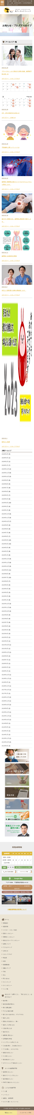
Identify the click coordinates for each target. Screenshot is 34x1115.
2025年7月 (5, 487)
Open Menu (2, 2)
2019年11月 (5, 678)
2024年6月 (5, 536)
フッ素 (5, 1091)
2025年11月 (5, 472)
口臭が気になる (7, 1028)
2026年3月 (5, 458)
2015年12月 (5, 712)
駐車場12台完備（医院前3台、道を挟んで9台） (17, 892)
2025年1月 (5, 510)
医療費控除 (6, 964)
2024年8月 (5, 529)
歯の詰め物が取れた (9, 1004)
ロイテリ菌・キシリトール (10, 1101)
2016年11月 (5, 701)
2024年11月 (5, 517)
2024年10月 (5, 521)
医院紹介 (5, 923)
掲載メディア (7, 968)
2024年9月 (5, 525)
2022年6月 (5, 626)
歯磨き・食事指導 (8, 1098)
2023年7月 (5, 577)
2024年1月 (5, 555)
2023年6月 (5, 581)
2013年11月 (5, 738)
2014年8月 (5, 723)
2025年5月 (5, 495)
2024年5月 (5, 540)
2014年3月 (5, 727)
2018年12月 (5, 686)
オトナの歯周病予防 (11, 1068)
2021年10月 (5, 645)
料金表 (5, 957)
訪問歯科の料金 (7, 1038)
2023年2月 (5, 596)
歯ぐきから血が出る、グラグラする (13, 1014)
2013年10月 (5, 742)
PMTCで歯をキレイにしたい (11, 1082)
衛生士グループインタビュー (11, 940)
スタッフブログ (7, 954)
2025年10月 (5, 476)
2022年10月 (5, 611)
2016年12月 (5, 697)
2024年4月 (5, 544)
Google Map (18, 878)
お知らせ (5, 951)
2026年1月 (5, 465)
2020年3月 (5, 663)
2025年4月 (5, 499)
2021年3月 (5, 648)
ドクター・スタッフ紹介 (10, 930)
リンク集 (5, 989)
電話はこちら (8, 1112)
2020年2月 (5, 667)
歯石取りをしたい (8, 1072)
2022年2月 (5, 641)
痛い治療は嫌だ (7, 1007)
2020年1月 (5, 671)
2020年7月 (5, 659)
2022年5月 (5, 630)
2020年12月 (5, 652)
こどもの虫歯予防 (10, 1087)
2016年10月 (5, 704)
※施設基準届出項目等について (17, 909)
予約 (4, 971)
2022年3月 (5, 637)
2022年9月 (5, 615)
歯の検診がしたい (8, 1079)
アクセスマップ (7, 947)
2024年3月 (5, 547)
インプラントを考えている (10, 1042)
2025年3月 (5, 502)
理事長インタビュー (9, 937)
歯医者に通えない (8, 1035)
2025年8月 (5, 484)
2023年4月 (5, 588)
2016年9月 (5, 708)
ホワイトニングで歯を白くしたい (12, 1063)
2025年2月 (5, 506)
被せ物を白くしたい (9, 1059)
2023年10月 (5, 566)
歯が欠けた (6, 1032)
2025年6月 (5, 491)
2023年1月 (5, 600)
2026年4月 (5, 454)
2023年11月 (5, 562)
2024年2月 (5, 551)
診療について (7, 944)
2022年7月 (5, 622)
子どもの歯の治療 (8, 1011)
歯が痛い (5, 1000)
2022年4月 (5, 633)
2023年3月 (5, 592)
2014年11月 (5, 716)
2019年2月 (5, 682)
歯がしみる (6, 1018)
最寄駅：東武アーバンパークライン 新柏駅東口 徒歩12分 (17, 887)
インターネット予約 (25, 1112)
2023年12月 (5, 559)
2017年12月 (5, 689)
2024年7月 (5, 532)
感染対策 (5, 926)
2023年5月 (5, 585)
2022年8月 (5, 618)
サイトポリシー (7, 985)
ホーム (7, 919)
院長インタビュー (8, 933)
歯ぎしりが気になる (9, 1025)
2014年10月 (5, 719)
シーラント (6, 1094)
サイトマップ (7, 982)
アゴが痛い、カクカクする (10, 1049)
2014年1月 (5, 734)
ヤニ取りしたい (7, 1056)
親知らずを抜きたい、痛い (10, 1021)
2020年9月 (5, 656)
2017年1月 (5, 693)
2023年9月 (5, 570)
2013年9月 (5, 746)
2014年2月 (5, 731)
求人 (4, 975)
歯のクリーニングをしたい (10, 1075)
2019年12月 (5, 674)
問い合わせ (6, 978)
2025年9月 (5, 480)
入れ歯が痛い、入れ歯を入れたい (12, 1045)
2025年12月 (5, 469)
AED (4, 961)
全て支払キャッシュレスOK (23, 867)
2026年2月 (5, 461)
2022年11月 (5, 607)
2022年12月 (5, 603)
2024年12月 (5, 514)
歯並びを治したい (8, 1052)
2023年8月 (5, 573)
